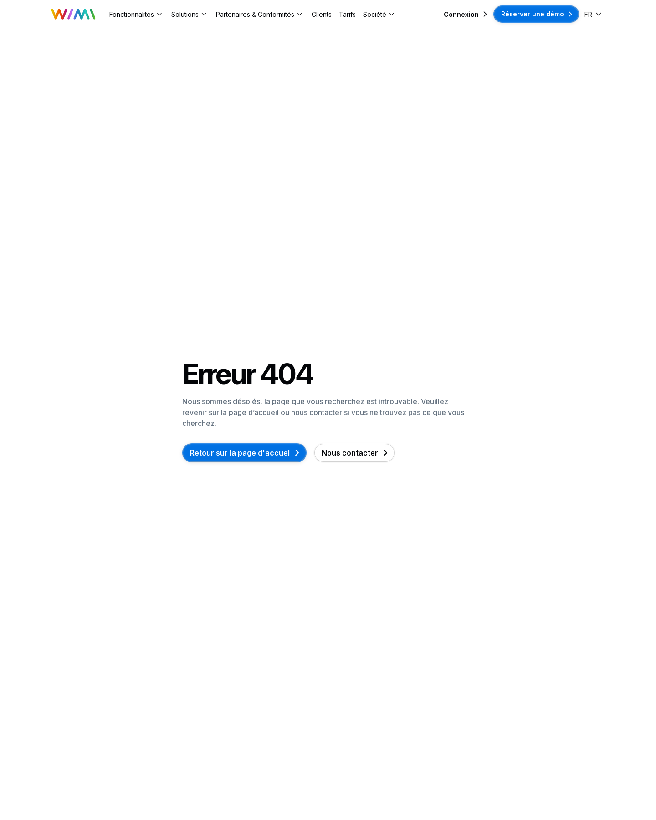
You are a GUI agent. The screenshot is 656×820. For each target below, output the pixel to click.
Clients (322, 14)
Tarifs (347, 14)
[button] (136, 14)
